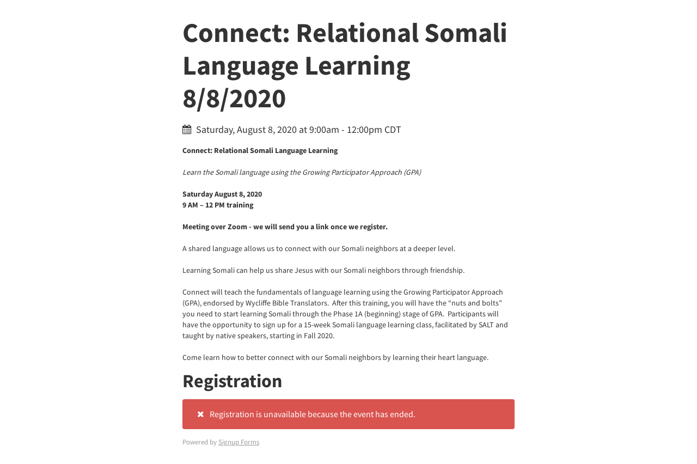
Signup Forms (238, 442)
